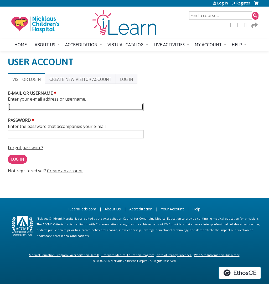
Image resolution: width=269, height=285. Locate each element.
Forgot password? (25, 148)
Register (243, 3)
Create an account (65, 171)
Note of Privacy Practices (174, 255)
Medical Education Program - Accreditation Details (64, 255)
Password (19, 120)
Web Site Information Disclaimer (217, 255)
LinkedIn (247, 25)
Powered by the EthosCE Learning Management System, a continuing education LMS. (240, 273)
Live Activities (169, 44)
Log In (222, 3)
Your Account (172, 208)
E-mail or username (30, 93)
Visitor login (28, 80)
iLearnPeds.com (82, 208)
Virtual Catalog (125, 44)
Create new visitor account (80, 79)
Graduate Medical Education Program (127, 255)
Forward (254, 25)
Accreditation (81, 44)
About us (45, 44)
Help (237, 44)
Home (20, 44)
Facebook (232, 25)
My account (208, 44)
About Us (113, 208)
